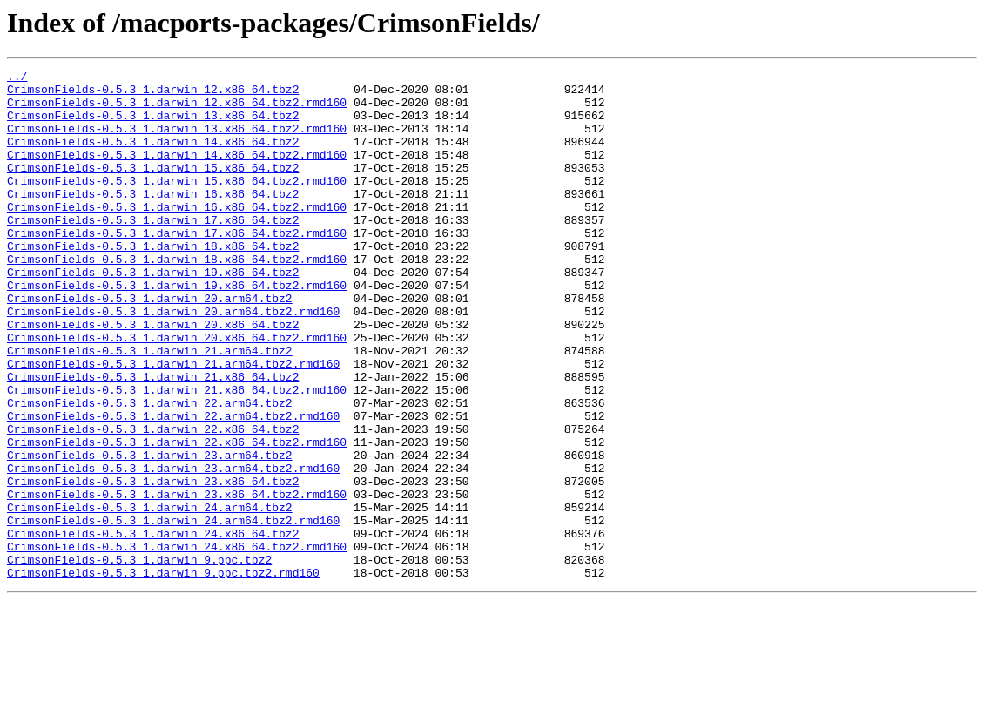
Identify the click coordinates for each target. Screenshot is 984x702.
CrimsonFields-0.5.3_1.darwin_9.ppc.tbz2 (139, 658)
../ (17, 78)
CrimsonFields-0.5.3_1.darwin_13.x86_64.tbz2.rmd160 (177, 141)
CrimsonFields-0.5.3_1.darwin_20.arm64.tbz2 (150, 345)
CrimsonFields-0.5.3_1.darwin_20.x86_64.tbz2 (153, 376)
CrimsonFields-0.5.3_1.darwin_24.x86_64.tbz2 (153, 627)
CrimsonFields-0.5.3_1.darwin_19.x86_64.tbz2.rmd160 (177, 329)
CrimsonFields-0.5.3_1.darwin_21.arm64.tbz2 (150, 407)
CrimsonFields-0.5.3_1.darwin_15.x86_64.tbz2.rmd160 (177, 204)
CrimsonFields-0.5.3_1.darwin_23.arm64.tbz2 (150, 533)
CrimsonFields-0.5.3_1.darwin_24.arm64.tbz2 (150, 596)
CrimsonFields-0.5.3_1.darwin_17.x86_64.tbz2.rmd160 (177, 266)
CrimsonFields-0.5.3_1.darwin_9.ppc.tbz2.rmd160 (163, 674)
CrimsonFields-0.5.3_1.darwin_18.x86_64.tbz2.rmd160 (177, 298)
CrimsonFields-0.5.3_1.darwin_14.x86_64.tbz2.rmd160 (177, 172)
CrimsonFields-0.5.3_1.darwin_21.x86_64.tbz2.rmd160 (177, 454)
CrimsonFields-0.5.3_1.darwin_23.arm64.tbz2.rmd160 (173, 549)
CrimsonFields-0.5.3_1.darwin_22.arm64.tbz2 (150, 470)
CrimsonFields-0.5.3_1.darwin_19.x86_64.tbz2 (153, 313)
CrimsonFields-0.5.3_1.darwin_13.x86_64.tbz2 (153, 125)
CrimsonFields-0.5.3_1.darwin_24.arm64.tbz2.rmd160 (173, 611)
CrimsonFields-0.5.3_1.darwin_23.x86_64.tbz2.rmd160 (177, 580)
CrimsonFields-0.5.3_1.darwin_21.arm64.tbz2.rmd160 (173, 423)
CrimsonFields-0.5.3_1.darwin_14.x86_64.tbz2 (153, 157)
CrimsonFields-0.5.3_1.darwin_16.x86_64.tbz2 (153, 219)
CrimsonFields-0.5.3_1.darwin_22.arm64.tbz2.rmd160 (173, 486)
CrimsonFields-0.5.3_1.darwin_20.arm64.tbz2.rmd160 (173, 360)
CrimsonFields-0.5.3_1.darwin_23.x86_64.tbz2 (153, 564)
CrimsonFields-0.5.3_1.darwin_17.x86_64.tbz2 (153, 251)
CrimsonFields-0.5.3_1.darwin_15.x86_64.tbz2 (153, 188)
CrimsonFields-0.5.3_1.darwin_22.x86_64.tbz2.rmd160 (177, 517)
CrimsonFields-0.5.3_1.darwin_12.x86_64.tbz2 (153, 94)
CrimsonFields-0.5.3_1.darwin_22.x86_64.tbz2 (153, 502)
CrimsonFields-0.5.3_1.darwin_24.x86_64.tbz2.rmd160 (177, 643)
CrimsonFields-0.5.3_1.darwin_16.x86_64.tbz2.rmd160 (177, 235)
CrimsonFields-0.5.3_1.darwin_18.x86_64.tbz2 (153, 282)
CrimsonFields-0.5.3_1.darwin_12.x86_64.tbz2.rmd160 (177, 110)
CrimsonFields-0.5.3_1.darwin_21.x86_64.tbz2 (153, 439)
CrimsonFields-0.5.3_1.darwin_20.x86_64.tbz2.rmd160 (177, 392)
